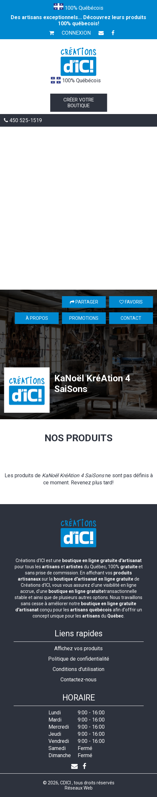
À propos (37, 318)
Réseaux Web (79, 788)
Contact (131, 318)
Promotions (83, 318)
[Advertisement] (78, 208)
